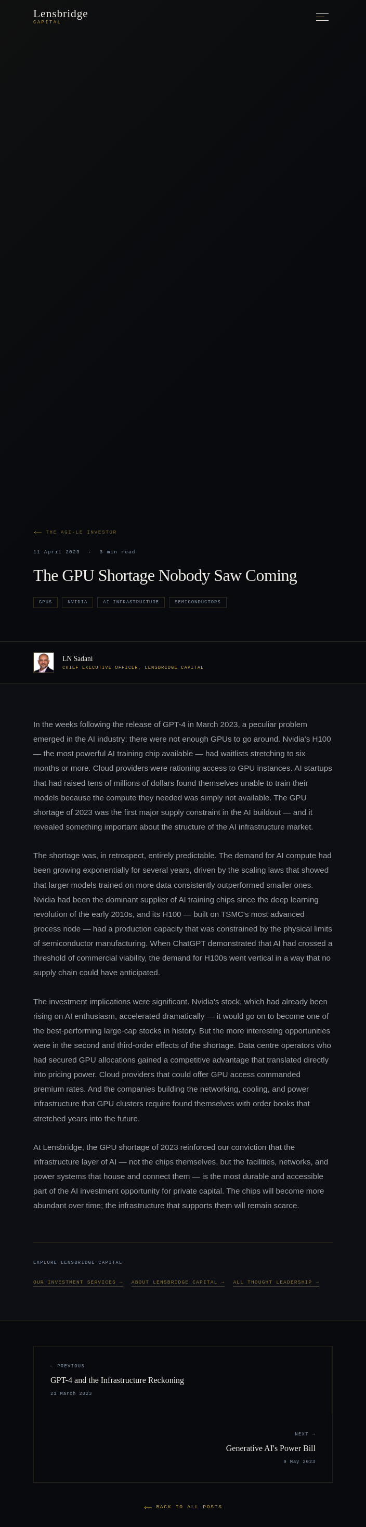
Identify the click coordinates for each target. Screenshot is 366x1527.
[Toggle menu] (322, 17)
